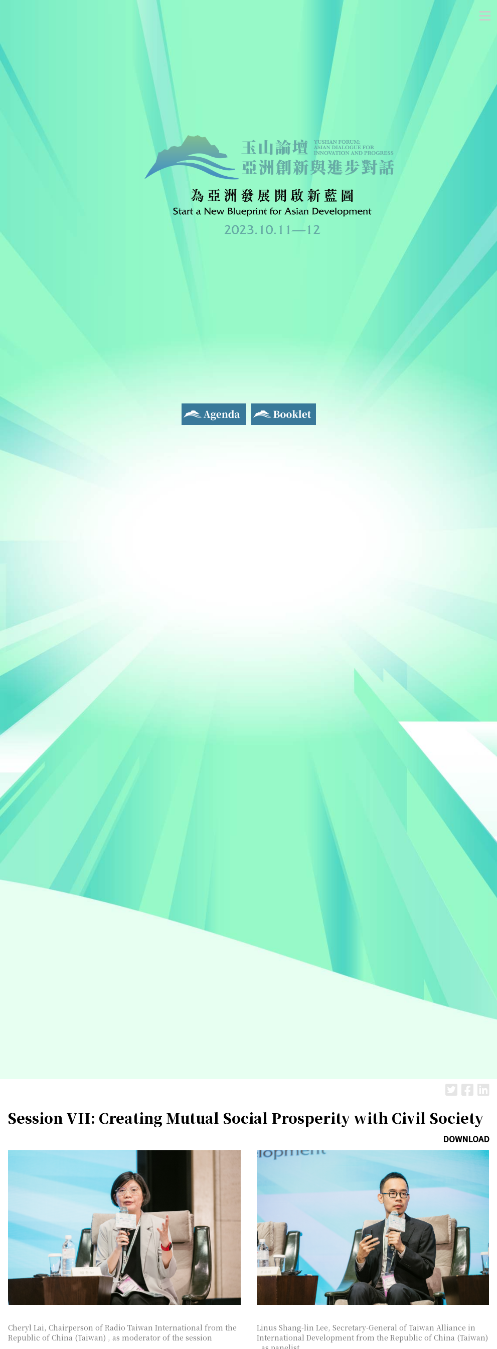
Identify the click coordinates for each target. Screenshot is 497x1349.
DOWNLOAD (466, 1139)
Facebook (467, 1089)
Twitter (451, 1089)
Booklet (266, 409)
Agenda (195, 409)
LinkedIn (483, 1089)
